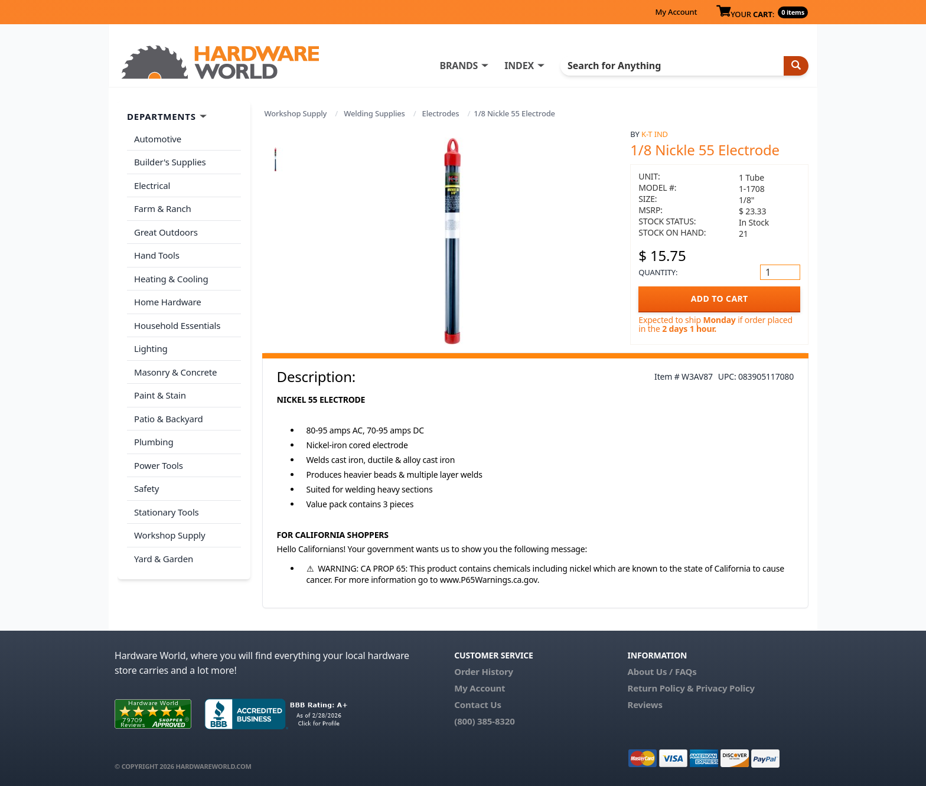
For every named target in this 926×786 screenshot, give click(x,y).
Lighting (151, 348)
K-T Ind (654, 134)
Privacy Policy (725, 688)
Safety (146, 488)
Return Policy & (660, 688)
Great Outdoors (166, 232)
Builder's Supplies (170, 162)
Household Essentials (177, 325)
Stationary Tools (166, 512)
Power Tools (158, 465)
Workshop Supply (296, 113)
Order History (483, 671)
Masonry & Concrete (175, 372)
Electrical (152, 185)
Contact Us (477, 704)
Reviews (644, 704)
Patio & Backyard (168, 419)
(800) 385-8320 (484, 721)
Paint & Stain (160, 395)
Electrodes (440, 113)
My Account (676, 11)
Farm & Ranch (162, 208)
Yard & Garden (163, 559)
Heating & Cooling (171, 279)
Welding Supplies (374, 113)
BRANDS (458, 65)
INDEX (519, 65)
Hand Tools (157, 255)
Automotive (157, 139)
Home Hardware (167, 302)
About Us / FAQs (661, 671)
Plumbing (153, 442)
